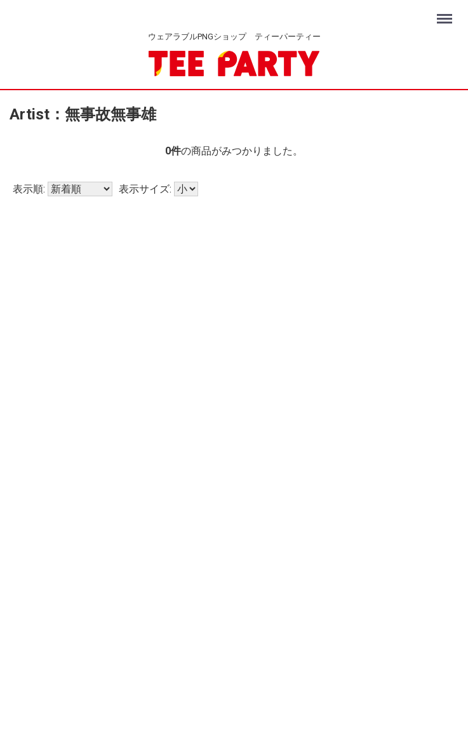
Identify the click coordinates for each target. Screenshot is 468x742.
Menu (446, 13)
